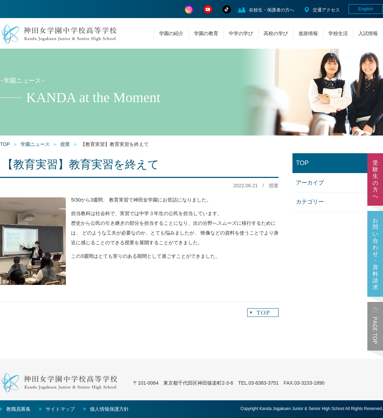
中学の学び (241, 33)
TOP (5, 144)
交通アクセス (326, 10)
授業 (65, 144)
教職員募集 (18, 409)
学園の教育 (206, 33)
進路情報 (308, 33)
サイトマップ (60, 409)
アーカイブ (310, 183)
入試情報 (368, 33)
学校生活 (338, 33)
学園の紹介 (171, 33)
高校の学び (276, 33)
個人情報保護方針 (109, 409)
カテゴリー (310, 202)
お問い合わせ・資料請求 (375, 254)
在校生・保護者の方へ (271, 10)
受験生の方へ (375, 179)
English (365, 8)
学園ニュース (35, 144)
